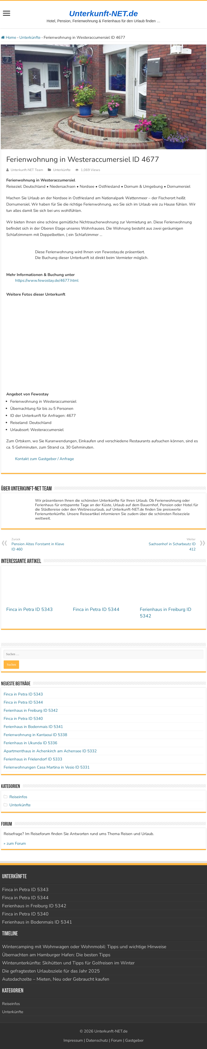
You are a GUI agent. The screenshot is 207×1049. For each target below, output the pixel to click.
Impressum (73, 1040)
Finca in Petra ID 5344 (96, 609)
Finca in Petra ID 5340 (23, 718)
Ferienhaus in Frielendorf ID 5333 (33, 759)
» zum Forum (15, 843)
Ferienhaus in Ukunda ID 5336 (30, 743)
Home (8, 37)
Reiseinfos (18, 796)
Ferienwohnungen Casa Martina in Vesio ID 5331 (47, 767)
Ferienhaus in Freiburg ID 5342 (31, 710)
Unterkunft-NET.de (103, 13)
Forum (116, 1040)
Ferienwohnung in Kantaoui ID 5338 (35, 734)
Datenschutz (97, 1040)
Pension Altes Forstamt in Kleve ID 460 (38, 544)
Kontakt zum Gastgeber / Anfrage (44, 458)
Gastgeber (134, 1040)
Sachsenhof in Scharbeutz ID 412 (169, 544)
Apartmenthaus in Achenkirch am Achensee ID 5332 (50, 751)
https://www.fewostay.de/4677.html (46, 280)
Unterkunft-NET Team (27, 170)
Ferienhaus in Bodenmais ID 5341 (33, 726)
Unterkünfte (30, 37)
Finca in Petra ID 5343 (29, 609)
